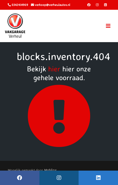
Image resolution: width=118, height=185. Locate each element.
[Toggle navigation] (108, 26)
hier (54, 68)
